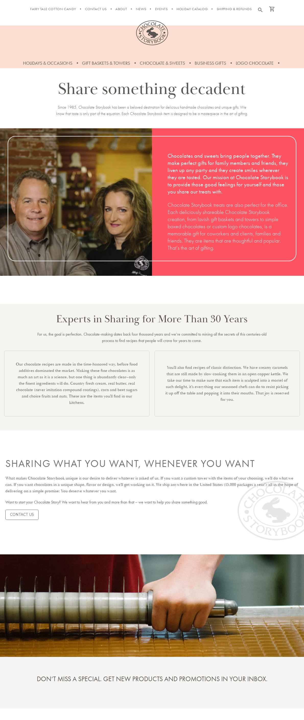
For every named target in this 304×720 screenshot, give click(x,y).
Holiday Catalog (192, 9)
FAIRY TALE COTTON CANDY (53, 9)
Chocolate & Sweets (162, 63)
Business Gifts (210, 63)
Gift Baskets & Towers (106, 63)
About (121, 9)
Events (161, 9)
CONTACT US (22, 514)
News (141, 9)
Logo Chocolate (255, 63)
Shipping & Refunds (234, 9)
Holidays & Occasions (47, 63)
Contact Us (96, 9)
